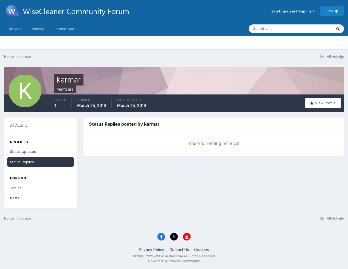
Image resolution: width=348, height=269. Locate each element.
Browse (15, 29)
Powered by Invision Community (174, 261)
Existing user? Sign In (293, 11)
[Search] (273, 28)
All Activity (18, 125)
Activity (38, 29)
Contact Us (179, 249)
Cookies (201, 249)
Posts (14, 198)
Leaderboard (65, 29)
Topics (15, 188)
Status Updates (23, 151)
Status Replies (22, 162)
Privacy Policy (151, 249)
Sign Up (331, 11)
